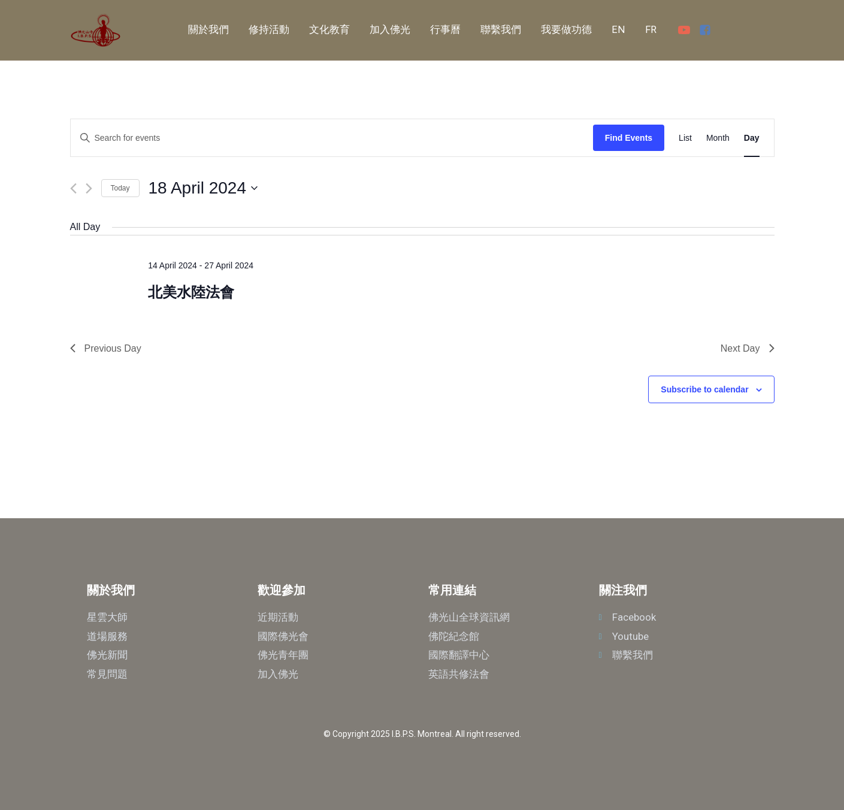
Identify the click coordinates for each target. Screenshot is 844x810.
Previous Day (105, 348)
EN (618, 29)
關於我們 (208, 29)
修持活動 (269, 29)
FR (651, 29)
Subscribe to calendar (704, 389)
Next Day (748, 348)
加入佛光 (390, 29)
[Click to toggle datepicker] (203, 188)
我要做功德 (566, 29)
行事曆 (445, 29)
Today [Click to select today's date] (120, 188)
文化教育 (329, 29)
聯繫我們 (500, 29)
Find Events (628, 138)
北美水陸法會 (191, 292)
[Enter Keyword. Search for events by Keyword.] (332, 138)
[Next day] (89, 188)
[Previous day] (73, 188)
